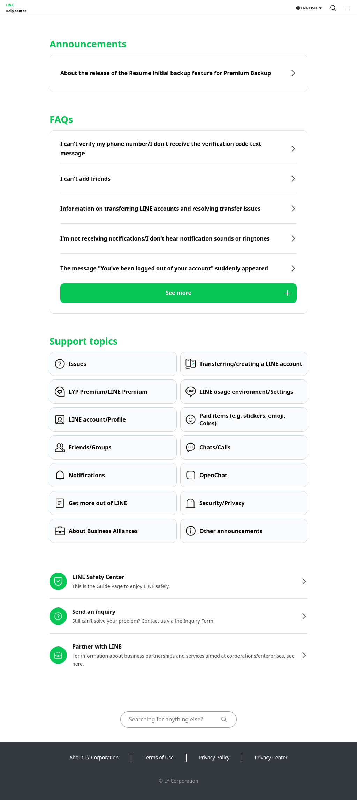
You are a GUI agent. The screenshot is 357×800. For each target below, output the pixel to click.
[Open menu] (347, 8)
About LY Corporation (94, 757)
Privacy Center (271, 757)
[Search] (333, 8)
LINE (10, 4)
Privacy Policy (214, 757)
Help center (16, 10)
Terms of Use (159, 757)
